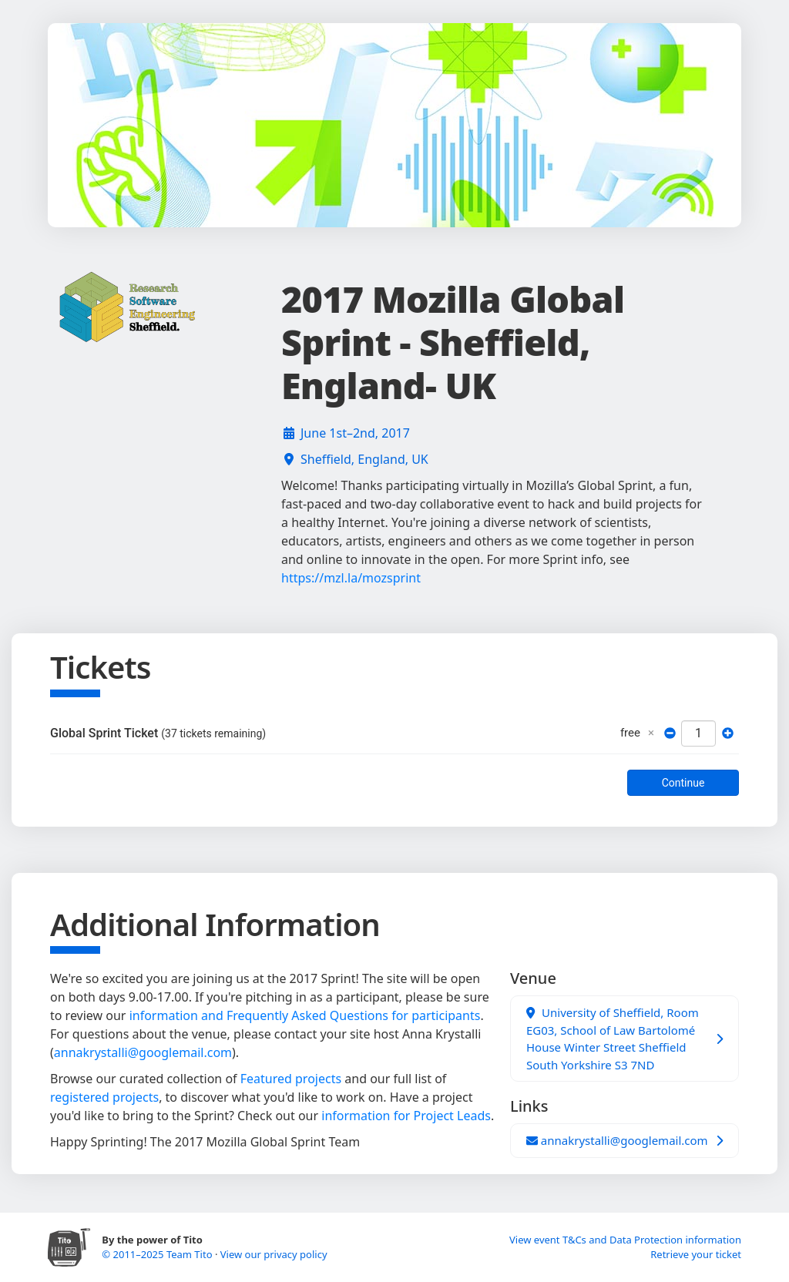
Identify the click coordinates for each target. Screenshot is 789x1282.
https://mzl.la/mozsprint (351, 577)
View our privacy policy (273, 1254)
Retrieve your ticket (695, 1254)
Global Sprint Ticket (158, 733)
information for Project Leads (406, 1115)
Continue (683, 783)
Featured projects (290, 1078)
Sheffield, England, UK (364, 459)
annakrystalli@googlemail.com (143, 1052)
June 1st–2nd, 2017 (355, 433)
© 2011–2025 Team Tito (158, 1254)
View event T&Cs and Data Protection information (625, 1240)
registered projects (104, 1097)
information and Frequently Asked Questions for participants (305, 1015)
